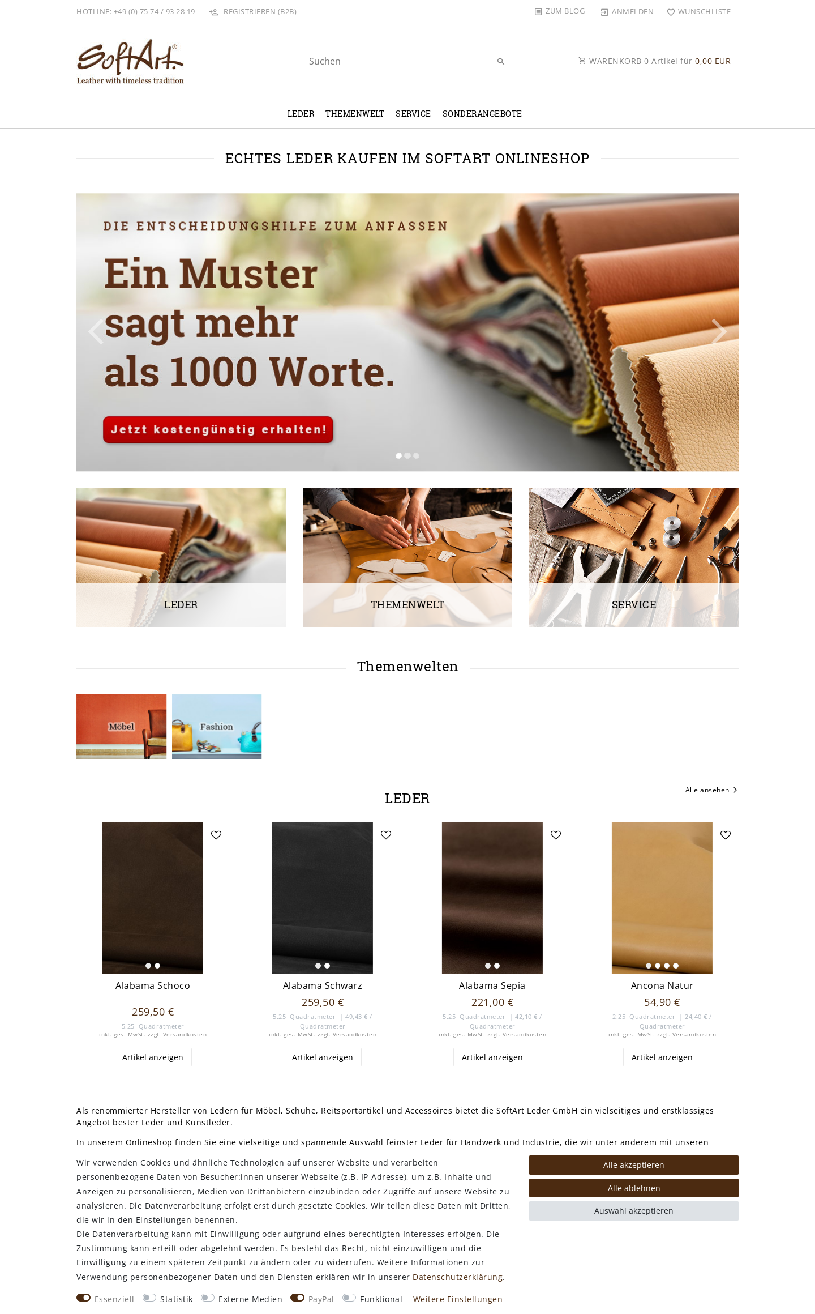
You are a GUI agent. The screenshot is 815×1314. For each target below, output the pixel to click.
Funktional (381, 1299)
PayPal (321, 1299)
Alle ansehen (712, 791)
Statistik (176, 1299)
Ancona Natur (662, 985)
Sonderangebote (482, 113)
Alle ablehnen (634, 1188)
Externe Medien (250, 1299)
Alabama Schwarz (323, 985)
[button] (126, 332)
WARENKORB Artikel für (654, 61)
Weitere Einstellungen (458, 1299)
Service (413, 113)
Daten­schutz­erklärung (458, 1277)
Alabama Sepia (492, 985)
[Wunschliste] (696, 11)
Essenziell (115, 1299)
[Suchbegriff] (407, 61)
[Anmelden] (627, 11)
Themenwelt (354, 113)
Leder (301, 113)
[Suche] (501, 61)
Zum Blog (565, 11)
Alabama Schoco (152, 985)
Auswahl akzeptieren (634, 1210)
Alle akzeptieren (633, 1164)
